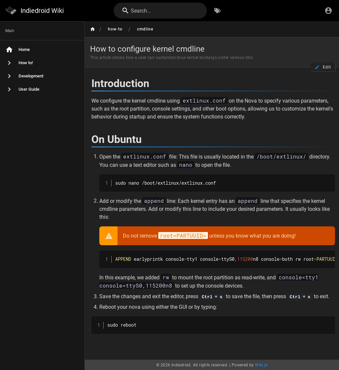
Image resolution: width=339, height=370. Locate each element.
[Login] (328, 11)
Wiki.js (261, 364)
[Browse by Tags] (217, 11)
